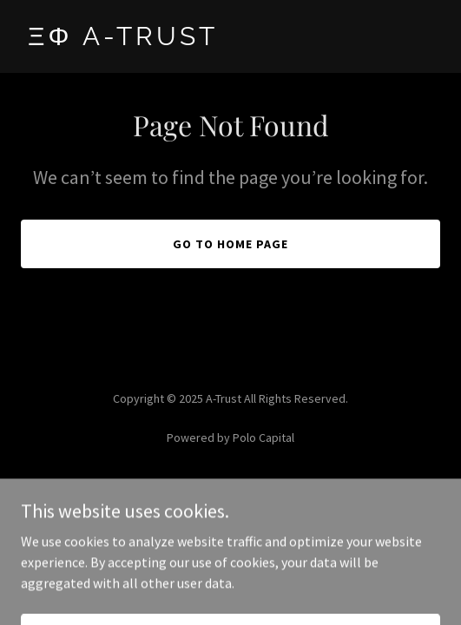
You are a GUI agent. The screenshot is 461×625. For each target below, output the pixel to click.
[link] (230, 40)
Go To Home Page (230, 244)
